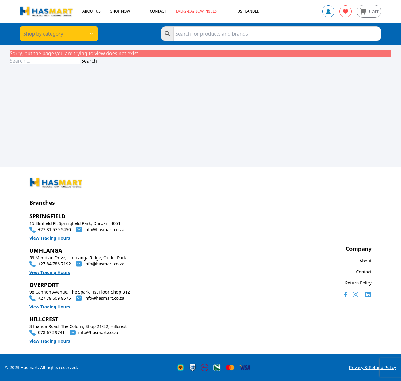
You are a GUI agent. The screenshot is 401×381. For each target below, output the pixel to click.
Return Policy (358, 283)
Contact (364, 272)
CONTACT (158, 11)
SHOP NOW (120, 11)
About (365, 261)
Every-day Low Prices (196, 11)
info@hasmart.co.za (104, 229)
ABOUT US (91, 11)
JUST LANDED (248, 11)
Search (89, 60)
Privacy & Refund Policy (372, 367)
